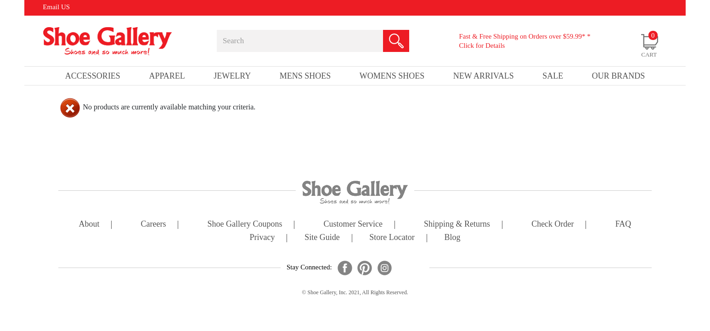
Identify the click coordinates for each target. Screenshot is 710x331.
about (89, 224)
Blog (452, 238)
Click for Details (482, 45)
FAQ (623, 224)
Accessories (92, 75)
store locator (391, 238)
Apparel (167, 75)
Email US (56, 7)
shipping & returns (457, 224)
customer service (353, 224)
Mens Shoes (305, 75)
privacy (262, 238)
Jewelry (232, 75)
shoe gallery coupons (245, 224)
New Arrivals (483, 75)
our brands (618, 75)
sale (552, 75)
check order (552, 224)
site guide (322, 238)
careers (153, 224)
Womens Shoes (392, 75)
